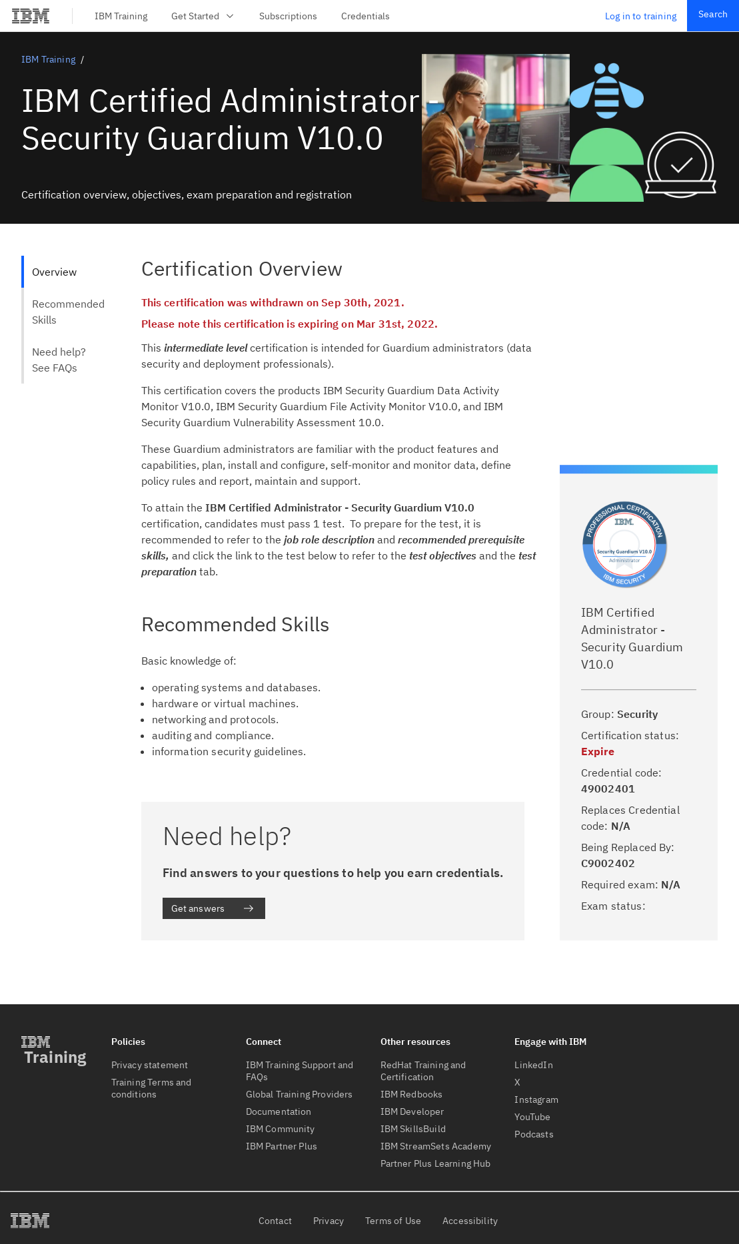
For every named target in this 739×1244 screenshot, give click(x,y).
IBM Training (121, 16)
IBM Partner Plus (282, 1146)
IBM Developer (412, 1111)
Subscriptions (288, 16)
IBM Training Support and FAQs (300, 1071)
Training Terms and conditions (151, 1088)
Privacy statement (150, 1065)
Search (713, 14)
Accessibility (470, 1221)
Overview (54, 271)
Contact (275, 1221)
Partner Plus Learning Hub (435, 1163)
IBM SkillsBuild (413, 1129)
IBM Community (280, 1129)
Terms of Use (393, 1221)
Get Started (203, 16)
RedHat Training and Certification (423, 1071)
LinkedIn (533, 1065)
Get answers (213, 908)
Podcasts (533, 1134)
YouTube (532, 1117)
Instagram (536, 1099)
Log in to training (640, 16)
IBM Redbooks (411, 1094)
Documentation (279, 1111)
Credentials (365, 16)
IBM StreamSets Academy (436, 1146)
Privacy (328, 1221)
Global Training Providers (299, 1094)
